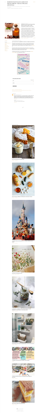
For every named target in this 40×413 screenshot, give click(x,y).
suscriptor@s (13, 52)
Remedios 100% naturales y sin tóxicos (16, 8)
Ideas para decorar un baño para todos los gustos (23, 343)
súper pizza (33, 45)
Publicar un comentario (17, 274)
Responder (15, 102)
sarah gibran (6, 50)
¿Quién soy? (8, 8)
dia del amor (6, 47)
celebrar (20, 90)
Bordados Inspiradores (17, 273)
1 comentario (16, 404)
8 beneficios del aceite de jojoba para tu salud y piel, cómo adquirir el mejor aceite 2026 (28, 25)
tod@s (31, 51)
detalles (21, 90)
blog (16, 52)
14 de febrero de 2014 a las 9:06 (18, 94)
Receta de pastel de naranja (18, 159)
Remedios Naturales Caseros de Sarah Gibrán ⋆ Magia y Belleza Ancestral (17, 3)
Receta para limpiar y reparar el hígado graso (22, 196)
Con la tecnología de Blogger (20, 408)
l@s (32, 51)
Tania (14, 94)
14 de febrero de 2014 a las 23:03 (19, 100)
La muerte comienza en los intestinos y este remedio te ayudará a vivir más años (21, 309)
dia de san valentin (7, 46)
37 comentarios (16, 378)
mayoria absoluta (7, 48)
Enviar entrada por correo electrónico (18, 89)
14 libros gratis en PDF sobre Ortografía (20, 360)
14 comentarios (16, 160)
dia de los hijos (6, 45)
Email (23, 80)
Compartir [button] (6, 40)
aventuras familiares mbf (16, 90)
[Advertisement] (20, 15)
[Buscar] (34, 2)
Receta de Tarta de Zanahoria (18, 403)
